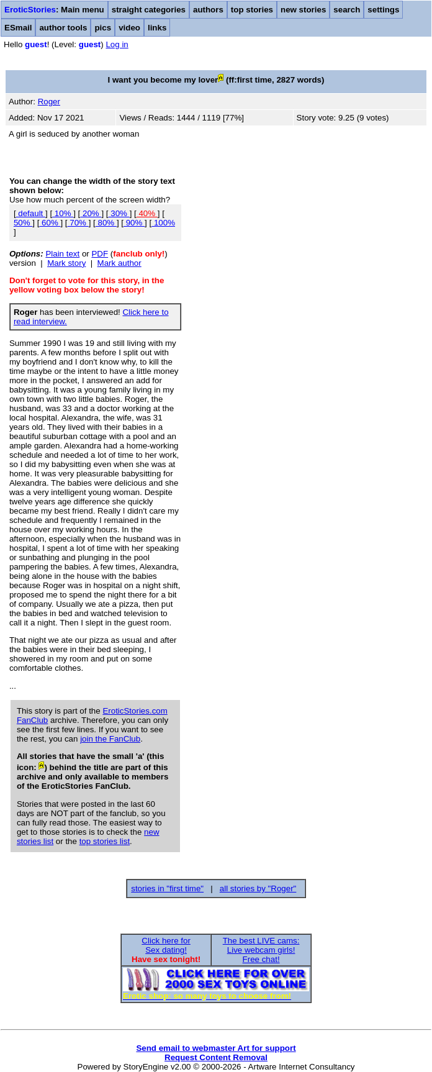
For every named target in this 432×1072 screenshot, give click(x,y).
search (346, 9)
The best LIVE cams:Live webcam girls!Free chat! (261, 950)
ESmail (18, 27)
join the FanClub (110, 738)
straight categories (149, 9)
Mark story (66, 263)
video (129, 27)
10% (62, 213)
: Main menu (54, 9)
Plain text (62, 253)
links (157, 27)
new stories (303, 9)
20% (90, 213)
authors (208, 9)
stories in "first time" (167, 888)
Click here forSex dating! (166, 945)
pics (102, 27)
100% (163, 222)
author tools (63, 27)
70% (78, 222)
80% (106, 222)
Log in (117, 44)
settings (383, 9)
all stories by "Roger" (258, 888)
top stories (252, 9)
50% (23, 222)
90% (134, 222)
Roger (49, 101)
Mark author (119, 263)
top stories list (104, 841)
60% (49, 222)
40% (147, 213)
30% (119, 213)
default (30, 213)
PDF (99, 253)
